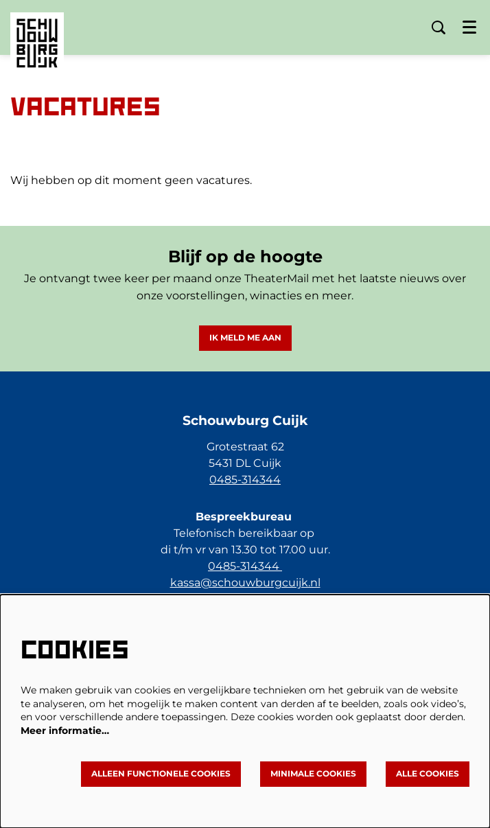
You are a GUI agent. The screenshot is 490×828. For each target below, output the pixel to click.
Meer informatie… (65, 730)
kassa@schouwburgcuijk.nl (245, 582)
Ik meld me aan (245, 337)
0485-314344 (245, 479)
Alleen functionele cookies (161, 773)
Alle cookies (427, 773)
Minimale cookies (313, 773)
